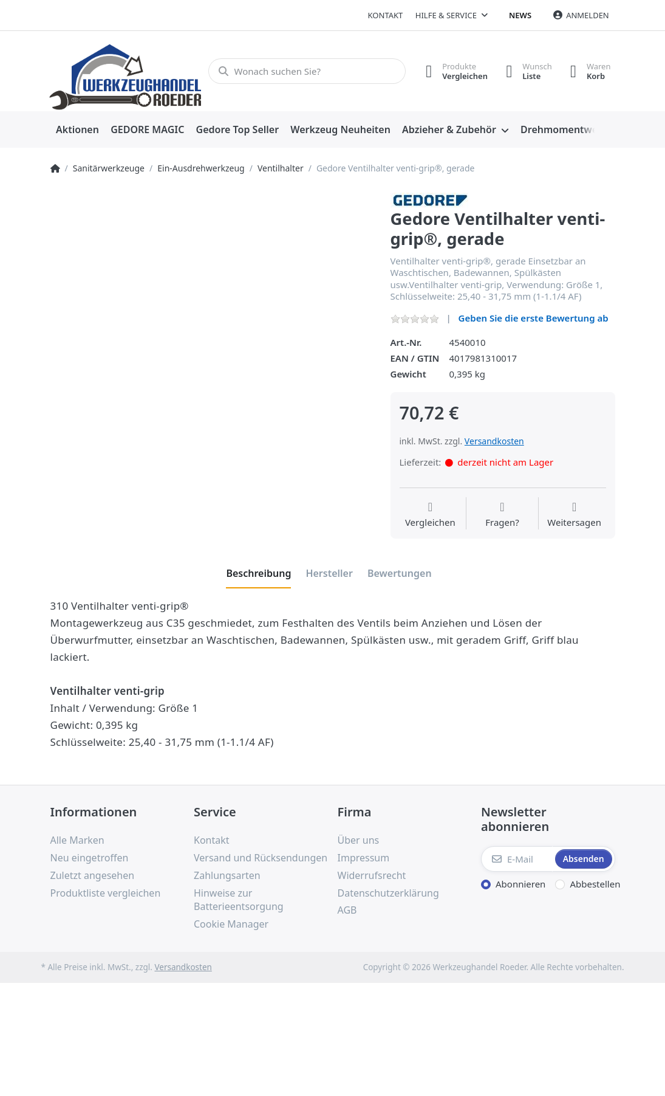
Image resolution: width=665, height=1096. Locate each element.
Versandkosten (494, 441)
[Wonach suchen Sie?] (307, 71)
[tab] (258, 573)
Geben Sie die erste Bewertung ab (534, 318)
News (520, 15)
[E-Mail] (517, 859)
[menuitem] (77, 130)
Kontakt (385, 15)
